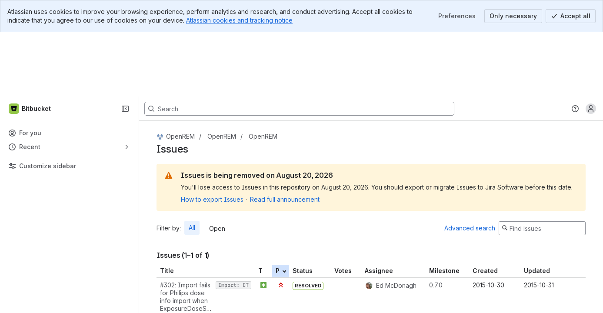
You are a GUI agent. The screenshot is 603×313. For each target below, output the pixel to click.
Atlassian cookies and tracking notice (239, 20)
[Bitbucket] (30, 44)
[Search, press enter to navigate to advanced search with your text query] (299, 44)
